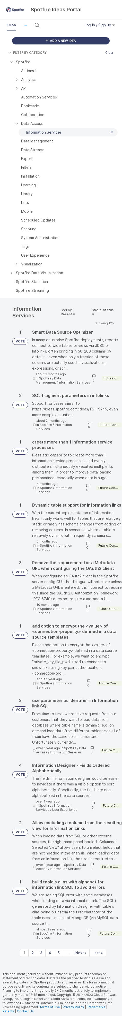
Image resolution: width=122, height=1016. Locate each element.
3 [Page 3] (41, 953)
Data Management (48, 380)
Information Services (74, 382)
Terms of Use (50, 1007)
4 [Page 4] (50, 953)
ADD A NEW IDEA (61, 41)
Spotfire (45, 378)
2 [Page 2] (33, 953)
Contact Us (25, 1011)
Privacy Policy (73, 1007)
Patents (8, 1011)
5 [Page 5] (58, 953)
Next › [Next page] (80, 953)
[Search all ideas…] (59, 25)
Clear (109, 53)
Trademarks (96, 1007)
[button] (25, 25)
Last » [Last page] (98, 953)
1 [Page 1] (24, 953)
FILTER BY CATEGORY (27, 53)
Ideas (11, 25)
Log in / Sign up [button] (100, 25)
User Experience (64, 810)
